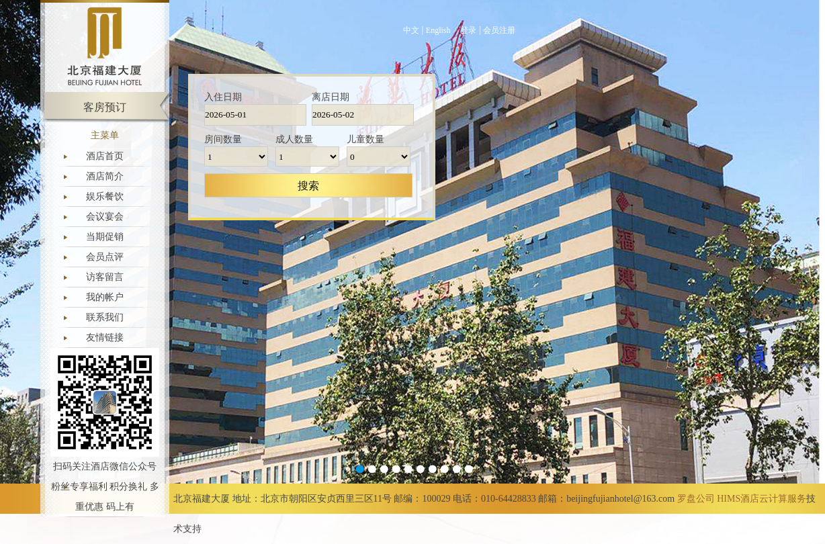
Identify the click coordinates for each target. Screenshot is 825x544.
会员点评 (105, 257)
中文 (411, 30)
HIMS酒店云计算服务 (761, 499)
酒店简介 (105, 176)
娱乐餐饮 (105, 196)
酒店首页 (105, 156)
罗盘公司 (696, 499)
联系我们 (105, 317)
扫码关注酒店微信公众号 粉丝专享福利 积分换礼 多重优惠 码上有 (105, 486)
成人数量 (294, 139)
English (438, 30)
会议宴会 (105, 217)
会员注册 (499, 30)
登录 (468, 30)
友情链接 (105, 337)
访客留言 (105, 277)
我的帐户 (105, 297)
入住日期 (223, 97)
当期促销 (105, 237)
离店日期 (330, 97)
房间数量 (223, 139)
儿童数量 (365, 139)
